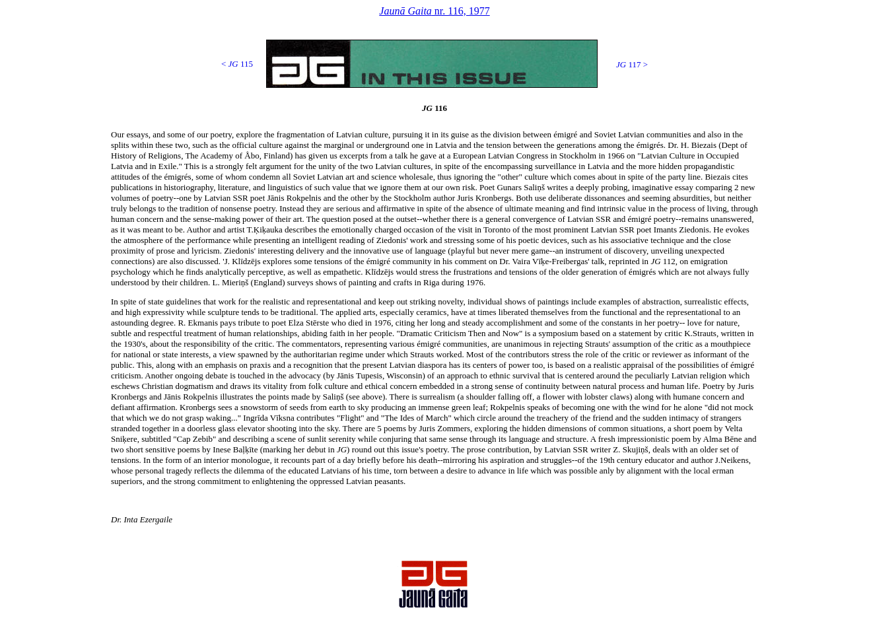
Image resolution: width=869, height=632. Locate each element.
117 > (632, 64)
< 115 (237, 64)
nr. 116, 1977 (434, 11)
